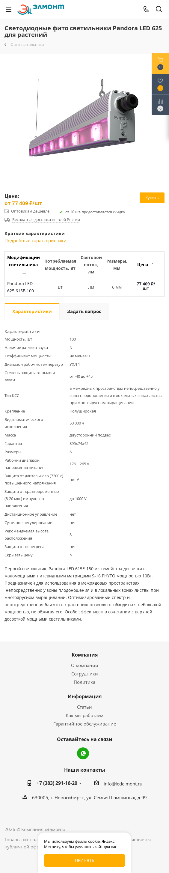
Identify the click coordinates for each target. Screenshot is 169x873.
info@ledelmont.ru (123, 784)
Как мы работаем (84, 715)
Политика (84, 682)
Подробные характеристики (35, 240)
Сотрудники (84, 674)
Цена (145, 264)
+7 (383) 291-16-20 (57, 783)
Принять (84, 860)
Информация (85, 696)
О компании (84, 665)
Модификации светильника (23, 264)
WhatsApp (83, 753)
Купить (152, 197)
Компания (85, 654)
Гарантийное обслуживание (84, 724)
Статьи (84, 707)
